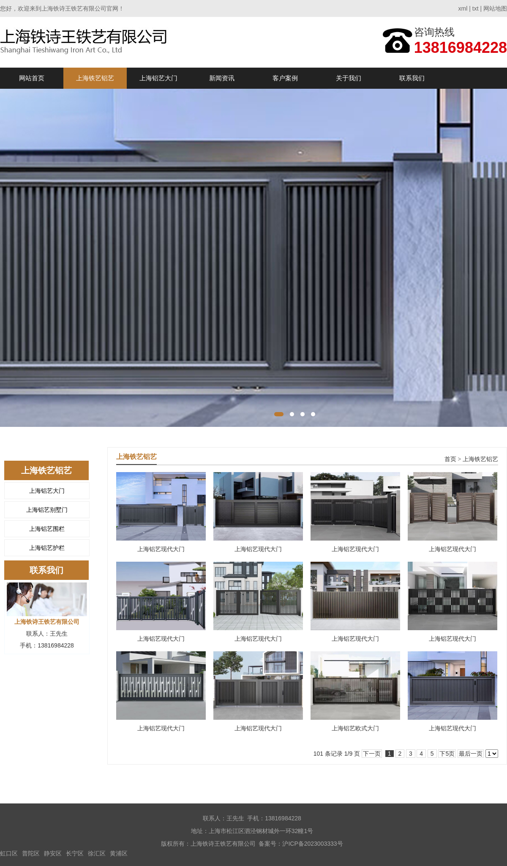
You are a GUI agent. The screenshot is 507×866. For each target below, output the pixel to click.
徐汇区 (97, 853)
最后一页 (470, 753)
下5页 (447, 753)
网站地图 (495, 8)
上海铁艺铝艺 (95, 78)
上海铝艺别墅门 (47, 509)
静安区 (53, 853)
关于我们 (348, 78)
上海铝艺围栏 (47, 528)
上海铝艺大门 (158, 78)
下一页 (372, 753)
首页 (450, 459)
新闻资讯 (221, 78)
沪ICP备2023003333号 (312, 843)
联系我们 (412, 78)
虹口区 (9, 853)
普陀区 (31, 853)
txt (475, 8)
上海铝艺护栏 (47, 547)
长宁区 (75, 853)
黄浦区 (119, 853)
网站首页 (31, 78)
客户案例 (285, 78)
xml (463, 8)
